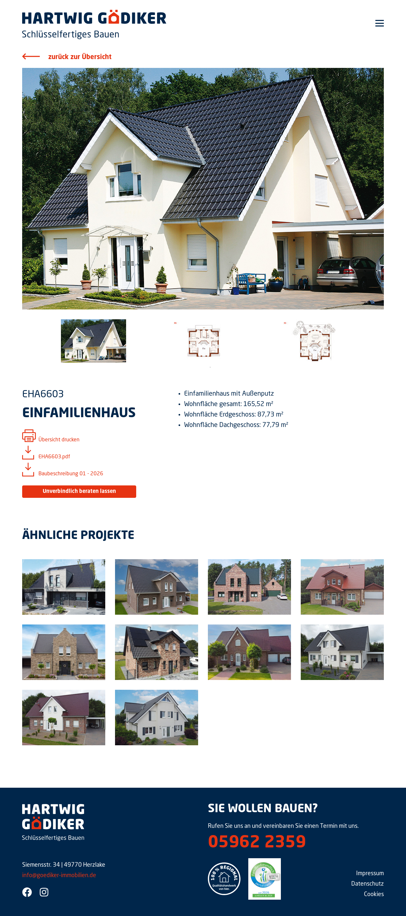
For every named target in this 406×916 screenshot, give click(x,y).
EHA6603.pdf (54, 457)
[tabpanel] (93, 341)
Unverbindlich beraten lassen (79, 491)
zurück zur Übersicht (79, 57)
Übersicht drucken (59, 440)
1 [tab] (210, 367)
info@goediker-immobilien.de (59, 875)
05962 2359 (257, 843)
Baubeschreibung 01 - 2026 (70, 474)
